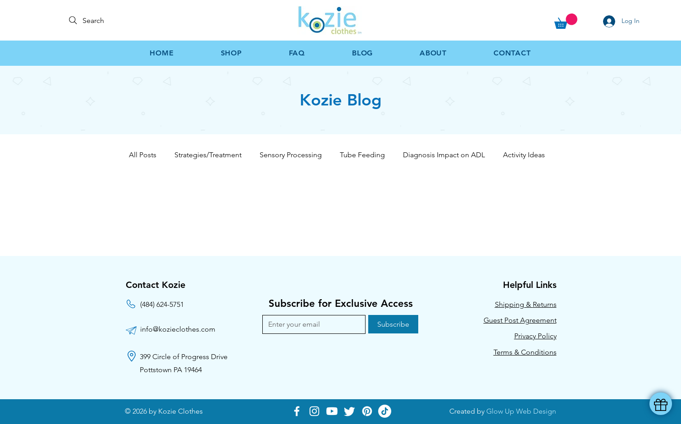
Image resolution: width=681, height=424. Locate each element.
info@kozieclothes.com (177, 329)
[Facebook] (296, 411)
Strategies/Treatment (208, 154)
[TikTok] (384, 411)
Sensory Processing (291, 154)
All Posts (142, 154)
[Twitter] (349, 411)
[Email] (311, 324)
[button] (565, 21)
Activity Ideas (524, 154)
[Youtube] (331, 411)
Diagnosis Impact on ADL (444, 154)
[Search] (93, 20)
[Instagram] (314, 411)
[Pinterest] (367, 411)
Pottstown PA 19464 (171, 369)
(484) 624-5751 (162, 304)
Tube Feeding (362, 154)
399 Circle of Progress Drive (184, 356)
